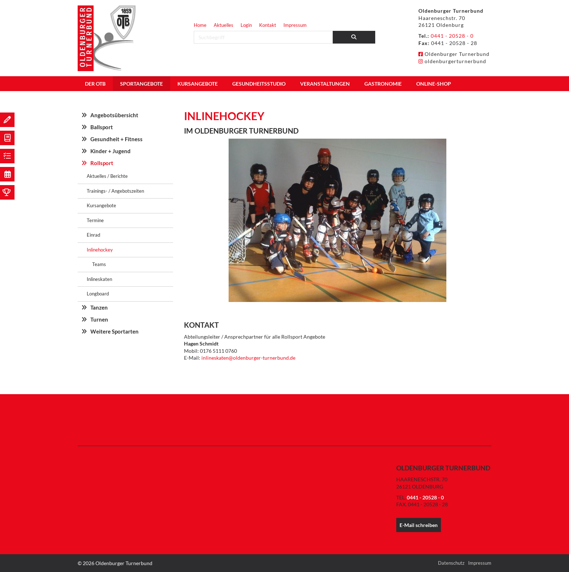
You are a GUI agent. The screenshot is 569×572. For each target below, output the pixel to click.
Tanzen (99, 307)
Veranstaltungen (325, 84)
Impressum (295, 25)
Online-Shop (433, 84)
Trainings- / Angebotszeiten (115, 191)
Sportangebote (141, 84)
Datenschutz (451, 563)
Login (246, 25)
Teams (99, 264)
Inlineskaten (99, 279)
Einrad (93, 235)
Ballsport (101, 127)
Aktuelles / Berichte (107, 176)
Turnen (99, 319)
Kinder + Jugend (110, 151)
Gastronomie (383, 84)
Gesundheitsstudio (259, 84)
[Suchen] (354, 37)
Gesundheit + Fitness (116, 139)
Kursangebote (197, 84)
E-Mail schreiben (419, 525)
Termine (95, 220)
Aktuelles (223, 25)
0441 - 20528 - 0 (452, 36)
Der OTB (95, 84)
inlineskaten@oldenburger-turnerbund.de (248, 358)
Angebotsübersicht (114, 115)
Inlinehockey (100, 250)
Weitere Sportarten (114, 331)
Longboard (98, 294)
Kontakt (267, 25)
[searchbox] (263, 37)
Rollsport (101, 163)
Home (200, 25)
